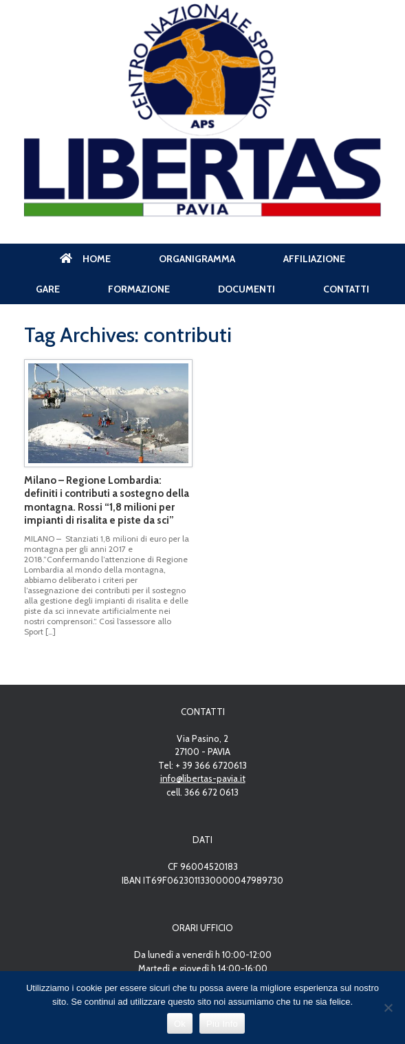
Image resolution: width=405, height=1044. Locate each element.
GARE (48, 289)
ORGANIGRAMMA (197, 259)
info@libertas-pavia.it (202, 778)
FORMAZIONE (139, 289)
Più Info (222, 1024)
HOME (85, 259)
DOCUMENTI (246, 289)
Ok (180, 1024)
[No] (388, 1007)
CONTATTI (346, 289)
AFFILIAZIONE (314, 259)
